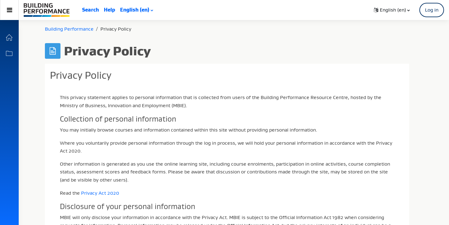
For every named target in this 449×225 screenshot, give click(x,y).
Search (90, 10)
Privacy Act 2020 (100, 193)
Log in (431, 10)
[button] (391, 10)
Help (109, 10)
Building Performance (69, 29)
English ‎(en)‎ (134, 10)
